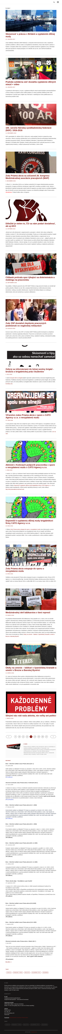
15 (38, 736)
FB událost (9, 837)
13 (31, 736)
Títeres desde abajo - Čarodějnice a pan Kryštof (19, 881)
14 (35, 736)
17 (46, 736)
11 (23, 736)
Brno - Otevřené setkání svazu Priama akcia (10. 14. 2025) (21, 862)
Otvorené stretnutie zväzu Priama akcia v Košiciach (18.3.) (22, 782)
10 (19, 736)
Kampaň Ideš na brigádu (16, 377)
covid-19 (9, 972)
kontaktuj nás (9, 383)
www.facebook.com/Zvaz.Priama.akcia (18, 1017)
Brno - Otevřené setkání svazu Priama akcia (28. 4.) (20, 763)
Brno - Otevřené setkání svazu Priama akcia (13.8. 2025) (21, 922)
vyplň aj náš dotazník (49, 796)
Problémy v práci (17, 972)
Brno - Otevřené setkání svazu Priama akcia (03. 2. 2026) (21, 824)
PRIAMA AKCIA (34, 1032)
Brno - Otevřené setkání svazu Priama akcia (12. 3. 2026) (21, 805)
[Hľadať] (54, 2)
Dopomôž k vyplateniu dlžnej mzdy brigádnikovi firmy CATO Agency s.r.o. (33, 485)
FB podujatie (9, 959)
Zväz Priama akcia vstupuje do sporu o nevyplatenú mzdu (25, 529)
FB (15, 796)
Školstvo (27, 972)
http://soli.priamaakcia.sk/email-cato (15, 489)
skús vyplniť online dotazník (35, 956)
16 (42, 736)
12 (27, 736)
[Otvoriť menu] (58, 2)
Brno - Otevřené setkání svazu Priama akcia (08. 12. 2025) (21, 843)
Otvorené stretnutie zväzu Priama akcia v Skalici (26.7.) (21, 941)
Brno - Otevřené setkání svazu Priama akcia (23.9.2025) (21, 903)
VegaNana (45, 972)
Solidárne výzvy (36, 972)
